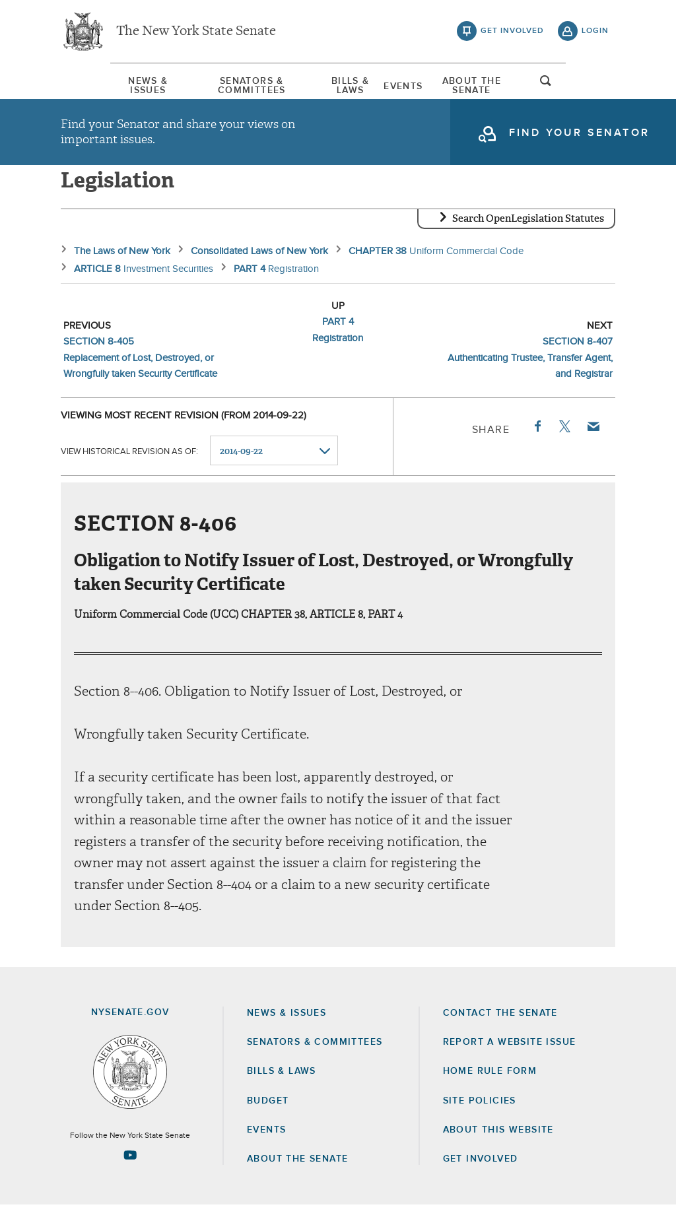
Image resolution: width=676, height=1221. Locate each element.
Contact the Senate (500, 1029)
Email (593, 442)
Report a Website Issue (509, 1058)
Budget (267, 1116)
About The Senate (508, 85)
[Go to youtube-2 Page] (130, 1170)
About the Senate (297, 1174)
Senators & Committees (226, 85)
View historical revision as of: (129, 467)
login (595, 33)
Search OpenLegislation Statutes (528, 234)
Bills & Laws (347, 85)
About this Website (498, 1145)
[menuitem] (100, 85)
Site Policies (479, 1116)
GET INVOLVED (480, 1174)
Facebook (537, 442)
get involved (512, 33)
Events (420, 85)
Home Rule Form (490, 1087)
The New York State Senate (196, 33)
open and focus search (595, 88)
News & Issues (100, 85)
